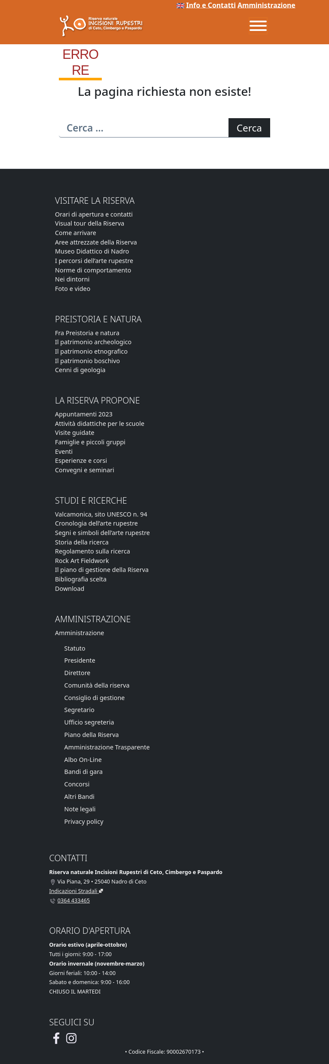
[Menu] (258, 26)
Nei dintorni (72, 279)
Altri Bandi (79, 796)
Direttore (77, 673)
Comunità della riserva (97, 685)
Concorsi (77, 784)
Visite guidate (74, 432)
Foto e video (72, 288)
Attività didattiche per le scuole (99, 423)
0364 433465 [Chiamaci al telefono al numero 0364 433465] (74, 900)
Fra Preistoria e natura (87, 333)
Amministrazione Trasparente (107, 747)
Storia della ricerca (82, 542)
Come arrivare (75, 233)
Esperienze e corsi (81, 460)
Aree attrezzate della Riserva (96, 242)
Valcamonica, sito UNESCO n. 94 (101, 514)
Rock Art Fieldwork (82, 560)
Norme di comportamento (93, 270)
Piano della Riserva (91, 735)
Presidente (79, 660)
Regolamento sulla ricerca (92, 551)
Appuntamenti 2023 (84, 414)
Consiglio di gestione (94, 698)
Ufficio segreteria (89, 722)
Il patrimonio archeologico (93, 342)
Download (69, 588)
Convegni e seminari (84, 470)
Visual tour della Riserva (89, 223)
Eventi (64, 451)
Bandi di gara (83, 771)
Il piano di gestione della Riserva (102, 570)
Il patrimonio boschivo (87, 361)
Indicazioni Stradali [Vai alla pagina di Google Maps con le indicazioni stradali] (73, 891)
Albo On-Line (83, 759)
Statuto (74, 648)
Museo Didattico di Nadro (92, 251)
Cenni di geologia (80, 370)
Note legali (80, 809)
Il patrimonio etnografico (91, 351)
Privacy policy (84, 821)
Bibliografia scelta (81, 579)
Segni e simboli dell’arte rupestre (102, 533)
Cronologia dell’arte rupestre (96, 523)
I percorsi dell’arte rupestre (94, 261)
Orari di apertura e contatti (94, 214)
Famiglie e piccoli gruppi (90, 442)
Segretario (79, 710)
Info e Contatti (211, 5)
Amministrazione (266, 5)
